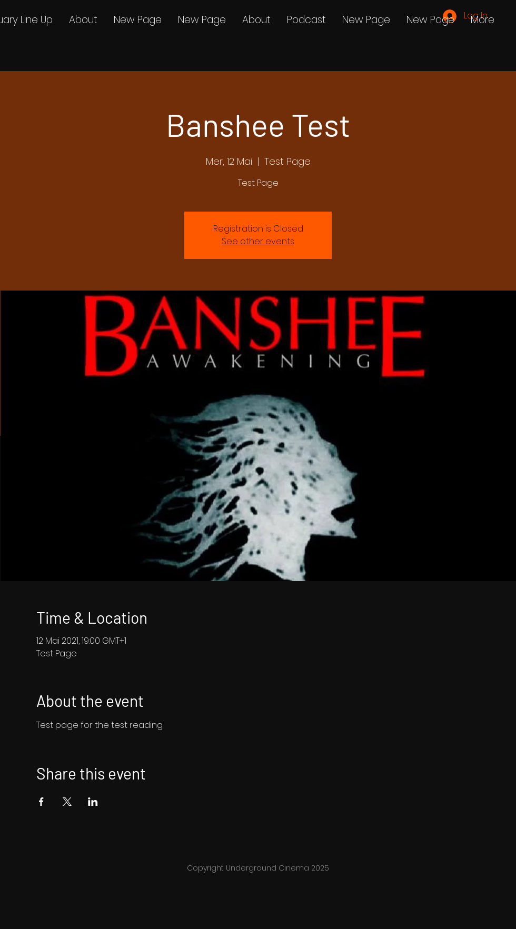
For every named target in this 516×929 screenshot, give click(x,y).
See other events (258, 241)
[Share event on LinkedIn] (93, 801)
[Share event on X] (67, 801)
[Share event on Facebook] (41, 801)
